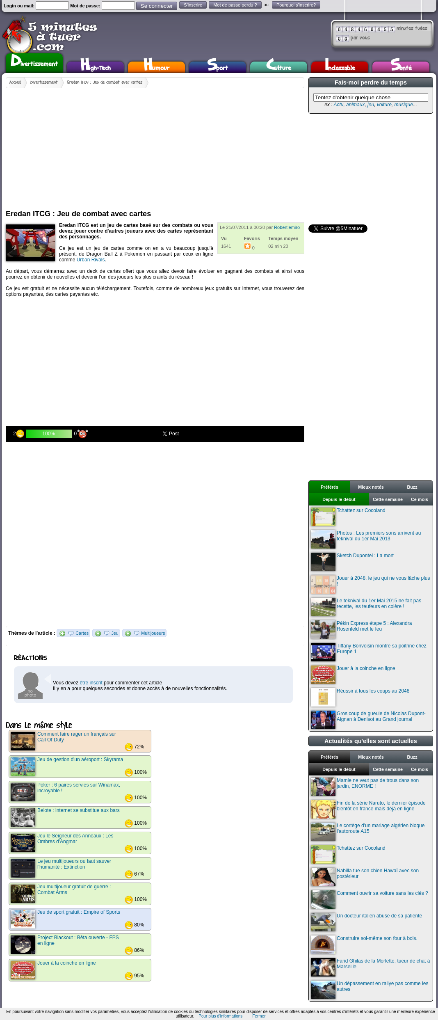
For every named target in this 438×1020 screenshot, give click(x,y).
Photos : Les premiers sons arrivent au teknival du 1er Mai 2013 (366, 539)
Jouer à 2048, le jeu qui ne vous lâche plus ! (370, 584)
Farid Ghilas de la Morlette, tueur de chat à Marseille (370, 967)
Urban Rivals (91, 260)
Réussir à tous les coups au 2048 (360, 697)
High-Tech (95, 67)
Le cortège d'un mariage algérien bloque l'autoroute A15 (367, 832)
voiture (384, 104)
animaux (355, 104)
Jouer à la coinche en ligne (353, 675)
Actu (338, 104)
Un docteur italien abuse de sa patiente (366, 922)
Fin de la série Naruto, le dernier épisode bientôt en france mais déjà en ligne (368, 809)
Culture (278, 67)
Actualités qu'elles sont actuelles (370, 741)
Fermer (258, 1016)
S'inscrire (193, 4)
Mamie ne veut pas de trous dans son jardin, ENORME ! (365, 787)
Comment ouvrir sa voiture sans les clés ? (369, 899)
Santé (401, 67)
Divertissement (34, 62)
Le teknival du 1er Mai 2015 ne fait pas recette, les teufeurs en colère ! (366, 607)
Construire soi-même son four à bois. (364, 944)
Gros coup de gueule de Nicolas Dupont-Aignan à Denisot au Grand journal (368, 720)
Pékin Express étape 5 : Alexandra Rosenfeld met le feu (361, 629)
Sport (217, 67)
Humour (156, 67)
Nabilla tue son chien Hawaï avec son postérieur (365, 877)
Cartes (82, 633)
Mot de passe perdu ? (235, 4)
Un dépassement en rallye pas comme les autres (369, 990)
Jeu (114, 633)
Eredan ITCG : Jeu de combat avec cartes (104, 82)
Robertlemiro (287, 227)
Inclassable (340, 67)
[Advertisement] (119, 145)
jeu (370, 104)
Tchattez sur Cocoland (348, 517)
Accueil (15, 82)
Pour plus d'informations (220, 1016)
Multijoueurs (153, 633)
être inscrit (91, 683)
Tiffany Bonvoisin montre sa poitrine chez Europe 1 (369, 652)
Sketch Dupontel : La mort (352, 562)
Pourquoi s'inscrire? (296, 4)
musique (403, 104)
